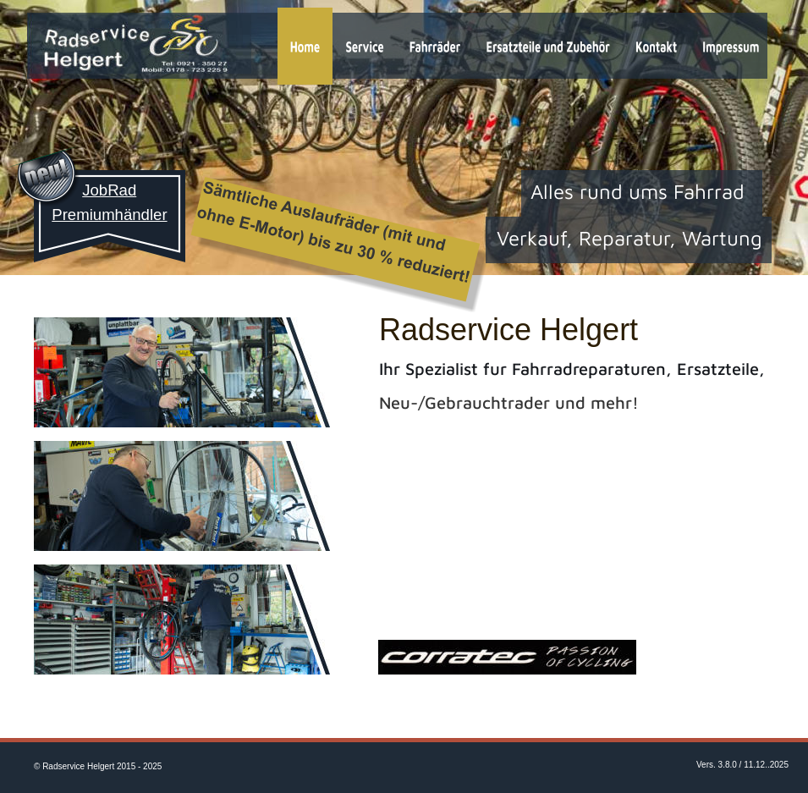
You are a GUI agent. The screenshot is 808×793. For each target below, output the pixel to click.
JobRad (109, 190)
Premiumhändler (109, 214)
